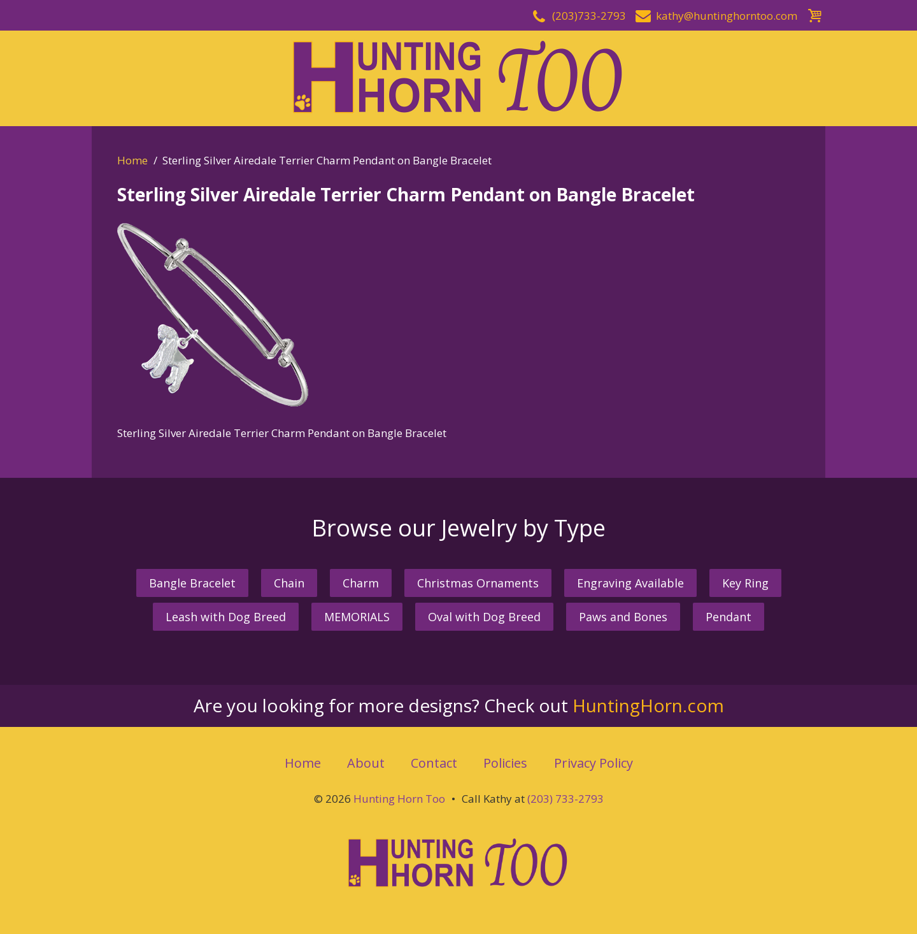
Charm (361, 583)
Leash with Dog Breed (226, 616)
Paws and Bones (623, 616)
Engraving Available (630, 583)
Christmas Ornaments (478, 583)
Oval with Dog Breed (484, 616)
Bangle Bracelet (192, 583)
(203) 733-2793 (565, 798)
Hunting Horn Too (399, 798)
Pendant (728, 616)
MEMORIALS (357, 616)
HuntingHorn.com (648, 705)
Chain (289, 583)
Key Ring (745, 583)
